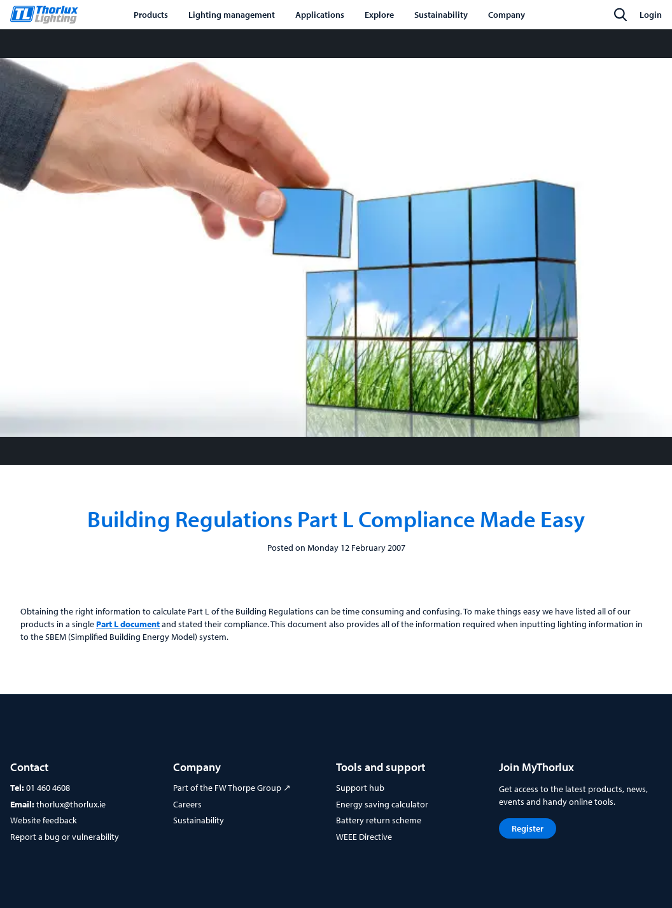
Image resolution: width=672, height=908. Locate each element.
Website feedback (43, 820)
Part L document (128, 624)
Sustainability (198, 820)
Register (527, 828)
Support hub (360, 787)
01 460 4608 (48, 787)
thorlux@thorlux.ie (71, 804)
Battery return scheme (378, 820)
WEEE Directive (364, 836)
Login (651, 14)
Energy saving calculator (382, 804)
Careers (187, 804)
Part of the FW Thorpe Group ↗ (232, 787)
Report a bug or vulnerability (64, 836)
